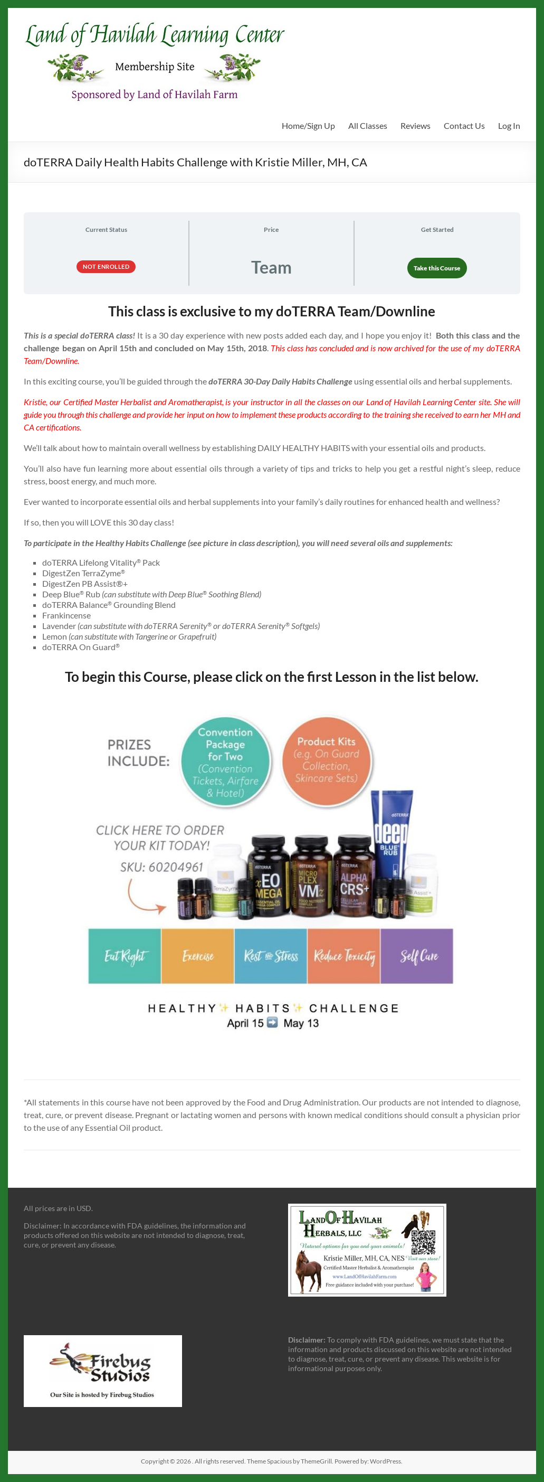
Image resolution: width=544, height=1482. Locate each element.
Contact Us (464, 125)
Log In (509, 125)
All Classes (367, 125)
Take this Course (437, 268)
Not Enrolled (106, 266)
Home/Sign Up (308, 125)
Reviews (415, 125)
